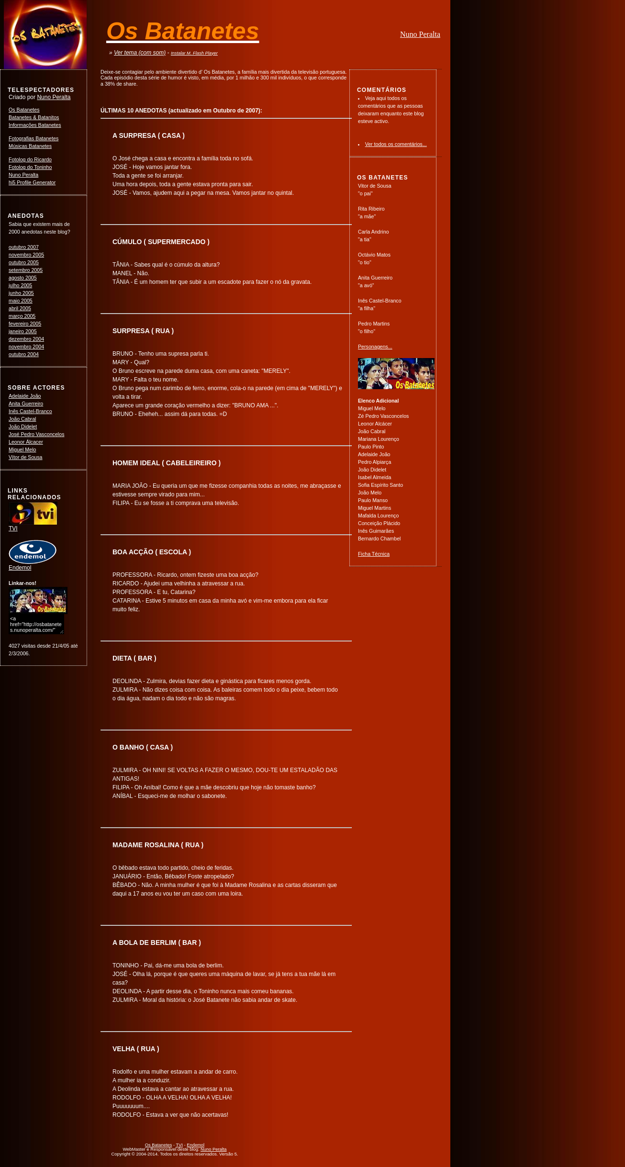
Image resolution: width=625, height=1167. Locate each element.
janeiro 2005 (23, 331)
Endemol (32, 565)
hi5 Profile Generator (32, 182)
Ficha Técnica (374, 554)
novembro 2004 (26, 346)
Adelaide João (25, 396)
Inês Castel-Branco (30, 411)
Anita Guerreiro (26, 403)
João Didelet (23, 426)
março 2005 (22, 316)
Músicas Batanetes (30, 146)
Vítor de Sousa (26, 457)
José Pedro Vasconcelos (37, 434)
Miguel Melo (22, 449)
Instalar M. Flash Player (194, 53)
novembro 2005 (26, 255)
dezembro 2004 (26, 339)
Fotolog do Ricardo (30, 159)
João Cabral (22, 419)
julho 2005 (20, 285)
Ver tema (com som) (140, 52)
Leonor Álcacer (26, 442)
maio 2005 (21, 300)
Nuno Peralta (420, 34)
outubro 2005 (24, 262)
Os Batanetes (24, 109)
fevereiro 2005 (25, 323)
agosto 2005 (23, 278)
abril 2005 (20, 308)
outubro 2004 (24, 354)
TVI (33, 525)
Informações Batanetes (35, 125)
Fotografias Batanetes (33, 138)
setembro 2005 (26, 270)
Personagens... (375, 346)
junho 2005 (21, 293)
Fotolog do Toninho (30, 167)
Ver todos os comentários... (396, 144)
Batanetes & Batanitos (34, 117)
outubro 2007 (24, 247)
